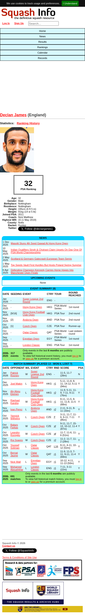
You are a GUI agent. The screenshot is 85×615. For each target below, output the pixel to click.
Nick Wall (15, 461)
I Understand (70, 3)
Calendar (42, 52)
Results (42, 41)
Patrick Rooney (14, 374)
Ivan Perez (16, 409)
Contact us (8, 546)
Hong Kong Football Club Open (34, 313)
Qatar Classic (30, 332)
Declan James (13, 115)
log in (75, 355)
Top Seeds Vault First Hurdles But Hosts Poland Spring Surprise (46, 265)
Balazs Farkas (14, 426)
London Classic (31, 345)
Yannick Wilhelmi (15, 417)
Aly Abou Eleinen (15, 392)
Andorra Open (30, 319)
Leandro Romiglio (15, 434)
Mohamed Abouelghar (16, 468)
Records (42, 58)
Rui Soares (16, 440)
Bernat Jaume (14, 454)
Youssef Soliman (14, 446)
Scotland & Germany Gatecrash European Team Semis (41, 258)
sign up (30, 358)
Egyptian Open (31, 338)
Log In (6, 23)
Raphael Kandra (15, 401)
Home (42, 31)
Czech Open (29, 326)
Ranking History (28, 123)
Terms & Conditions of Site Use (19, 557)
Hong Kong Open (32, 307)
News (42, 36)
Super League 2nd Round (37, 374)
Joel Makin (16, 383)
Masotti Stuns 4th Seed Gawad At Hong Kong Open (39, 243)
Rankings (42, 47)
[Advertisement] (27, 87)
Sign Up (19, 23)
